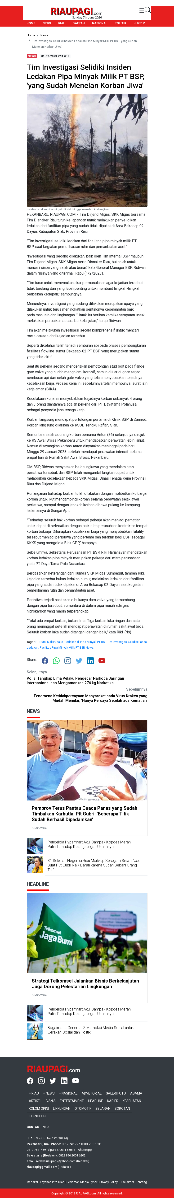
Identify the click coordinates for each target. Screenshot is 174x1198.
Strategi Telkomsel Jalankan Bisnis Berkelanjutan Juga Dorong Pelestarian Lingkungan (85, 983)
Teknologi (37, 1116)
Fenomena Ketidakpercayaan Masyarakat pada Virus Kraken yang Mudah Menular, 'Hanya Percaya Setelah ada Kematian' (90, 698)
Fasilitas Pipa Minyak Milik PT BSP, (63, 647)
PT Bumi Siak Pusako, (50, 642)
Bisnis (51, 1101)
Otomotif (83, 1108)
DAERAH (79, 23)
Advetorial (92, 1093)
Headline (95, 1101)
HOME (31, 23)
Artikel (35, 1101)
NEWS (47, 23)
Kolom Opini (39, 1108)
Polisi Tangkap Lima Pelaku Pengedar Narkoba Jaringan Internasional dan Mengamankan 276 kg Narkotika (75, 680)
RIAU (61, 23)
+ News (49, 1093)
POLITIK (120, 23)
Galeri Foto (116, 1093)
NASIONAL (99, 23)
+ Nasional (68, 1093)
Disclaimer (127, 1182)
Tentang (141, 1182)
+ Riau (34, 1093)
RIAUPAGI (71, 11)
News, (90, 647)
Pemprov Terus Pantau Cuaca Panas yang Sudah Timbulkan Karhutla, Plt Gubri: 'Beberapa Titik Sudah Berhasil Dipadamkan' (84, 813)
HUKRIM (139, 23)
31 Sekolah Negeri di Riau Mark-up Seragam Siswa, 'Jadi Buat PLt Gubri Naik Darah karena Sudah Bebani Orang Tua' (94, 865)
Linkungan (61, 1108)
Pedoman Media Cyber (82, 1182)
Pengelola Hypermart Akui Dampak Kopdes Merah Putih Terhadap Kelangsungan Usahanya (89, 844)
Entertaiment (72, 1101)
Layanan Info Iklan (52, 1182)
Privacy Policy (108, 1182)
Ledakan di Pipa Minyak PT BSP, (86, 642)
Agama (136, 1093)
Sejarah (102, 1108)
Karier (112, 1101)
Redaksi (32, 1182)
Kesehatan (132, 1101)
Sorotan (122, 1108)
